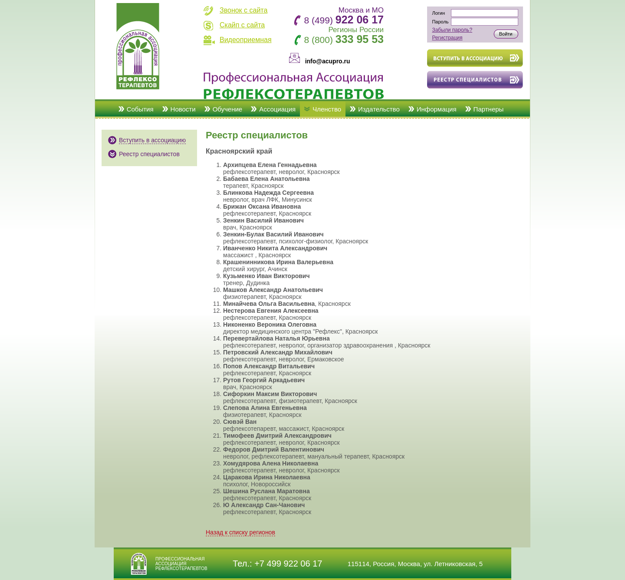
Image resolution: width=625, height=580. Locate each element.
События (140, 109)
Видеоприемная (246, 39)
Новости (183, 109)
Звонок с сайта (243, 10)
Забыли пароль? (452, 30)
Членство (326, 109)
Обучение (228, 109)
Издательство (379, 109)
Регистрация (447, 38)
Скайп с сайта (242, 25)
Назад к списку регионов (240, 532)
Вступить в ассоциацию (152, 140)
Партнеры (489, 109)
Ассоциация (277, 109)
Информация (437, 109)
